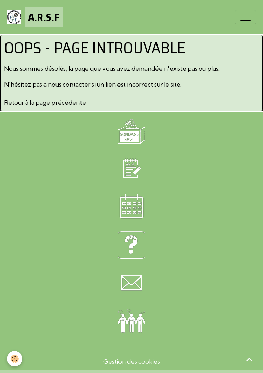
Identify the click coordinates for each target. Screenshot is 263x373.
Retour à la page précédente (45, 102)
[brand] (35, 17)
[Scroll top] (249, 359)
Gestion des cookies (131, 361)
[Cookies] (14, 358)
